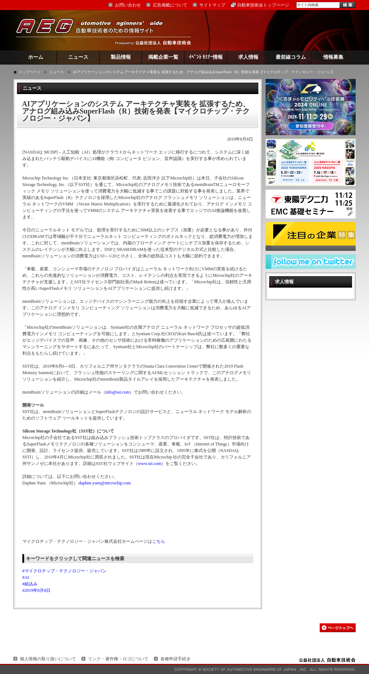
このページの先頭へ (338, 627)
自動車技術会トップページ (263, 5)
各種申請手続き (175, 658)
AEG (94, 30)
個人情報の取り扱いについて (48, 658)
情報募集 (333, 57)
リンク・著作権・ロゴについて (118, 658)
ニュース (78, 57)
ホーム (35, 57)
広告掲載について (170, 5)
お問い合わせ (128, 5)
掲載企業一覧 (163, 57)
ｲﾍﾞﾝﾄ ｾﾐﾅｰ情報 (206, 57)
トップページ (29, 72)
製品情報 (121, 57)
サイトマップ (212, 5)
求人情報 (248, 57)
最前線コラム (291, 57)
